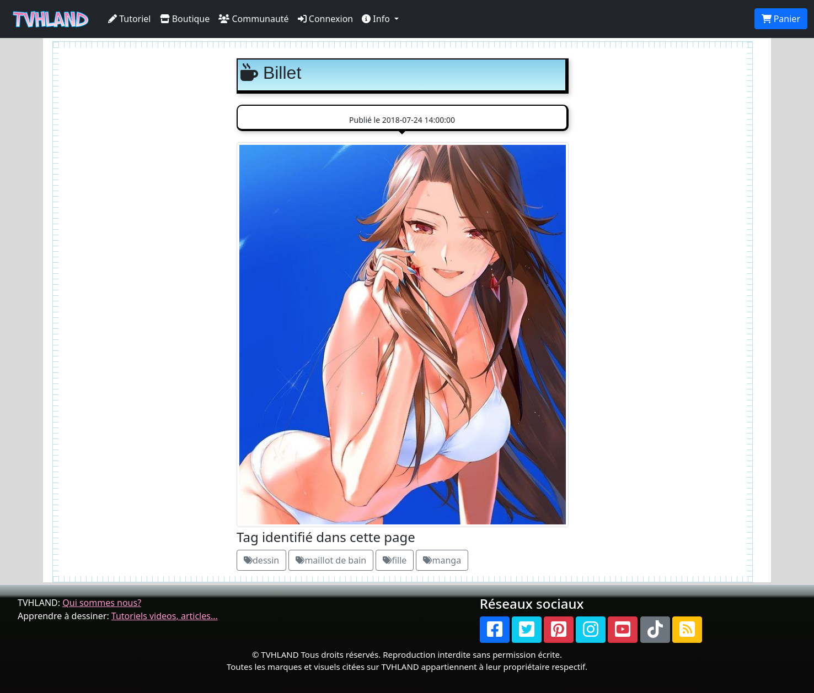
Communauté (253, 19)
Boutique (185, 19)
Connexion (326, 19)
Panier (781, 19)
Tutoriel (129, 19)
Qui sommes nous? (101, 603)
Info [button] (377, 19)
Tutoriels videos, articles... (164, 616)
